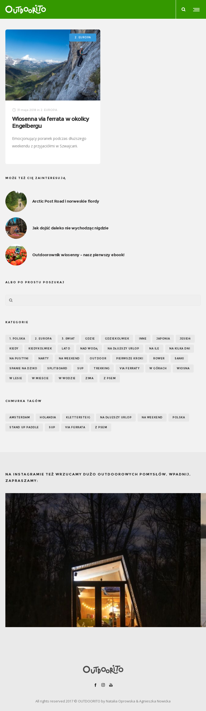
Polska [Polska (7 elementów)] (178, 417)
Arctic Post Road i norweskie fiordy (65, 201)
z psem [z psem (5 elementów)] (101, 427)
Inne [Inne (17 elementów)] (142, 338)
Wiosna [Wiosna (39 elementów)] (183, 368)
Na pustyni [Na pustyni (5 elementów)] (18, 358)
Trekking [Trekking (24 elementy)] (102, 368)
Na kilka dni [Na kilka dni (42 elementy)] (179, 348)
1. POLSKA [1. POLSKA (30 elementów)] (17, 338)
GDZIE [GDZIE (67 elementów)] (90, 338)
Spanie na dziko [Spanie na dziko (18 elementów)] (23, 368)
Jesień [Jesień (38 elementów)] (185, 338)
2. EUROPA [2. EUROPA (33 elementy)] (43, 338)
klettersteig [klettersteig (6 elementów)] (78, 417)
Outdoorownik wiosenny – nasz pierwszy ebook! (78, 254)
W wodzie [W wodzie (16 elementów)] (67, 378)
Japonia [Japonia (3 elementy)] (163, 338)
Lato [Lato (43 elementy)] (66, 348)
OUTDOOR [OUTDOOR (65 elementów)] (98, 358)
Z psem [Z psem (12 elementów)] (110, 378)
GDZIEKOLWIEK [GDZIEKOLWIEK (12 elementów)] (117, 338)
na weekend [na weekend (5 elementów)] (152, 417)
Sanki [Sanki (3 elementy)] (179, 358)
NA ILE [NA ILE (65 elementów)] (154, 348)
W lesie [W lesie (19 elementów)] (15, 378)
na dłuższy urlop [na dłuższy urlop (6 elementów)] (116, 417)
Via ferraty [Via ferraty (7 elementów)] (130, 368)
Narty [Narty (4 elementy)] (43, 358)
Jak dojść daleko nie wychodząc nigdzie (70, 227)
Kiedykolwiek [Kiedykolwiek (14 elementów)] (40, 348)
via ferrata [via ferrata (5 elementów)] (75, 427)
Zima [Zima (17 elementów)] (89, 378)
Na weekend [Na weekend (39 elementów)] (69, 358)
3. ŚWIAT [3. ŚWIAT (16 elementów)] (68, 338)
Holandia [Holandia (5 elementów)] (48, 417)
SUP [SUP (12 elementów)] (52, 427)
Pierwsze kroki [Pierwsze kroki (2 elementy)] (129, 358)
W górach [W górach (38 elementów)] (158, 368)
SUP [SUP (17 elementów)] (80, 368)
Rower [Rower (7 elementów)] (159, 358)
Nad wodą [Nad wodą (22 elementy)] (89, 348)
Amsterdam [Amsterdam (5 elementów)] (19, 417)
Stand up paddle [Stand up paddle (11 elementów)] (24, 427)
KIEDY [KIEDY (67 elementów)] (14, 348)
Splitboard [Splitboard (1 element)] (57, 368)
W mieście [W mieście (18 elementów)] (40, 378)
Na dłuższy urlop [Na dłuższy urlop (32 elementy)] (123, 348)
